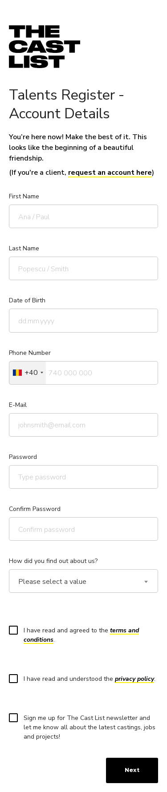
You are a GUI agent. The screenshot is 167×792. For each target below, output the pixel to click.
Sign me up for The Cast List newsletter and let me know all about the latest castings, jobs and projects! (85, 727)
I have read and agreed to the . (77, 635)
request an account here (110, 172)
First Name (24, 196)
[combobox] (27, 373)
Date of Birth (27, 300)
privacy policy (134, 679)
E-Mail (18, 405)
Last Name (24, 248)
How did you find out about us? (53, 561)
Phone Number (30, 353)
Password (23, 457)
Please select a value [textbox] (52, 582)
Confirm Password (35, 509)
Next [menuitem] (132, 770)
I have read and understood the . (85, 678)
